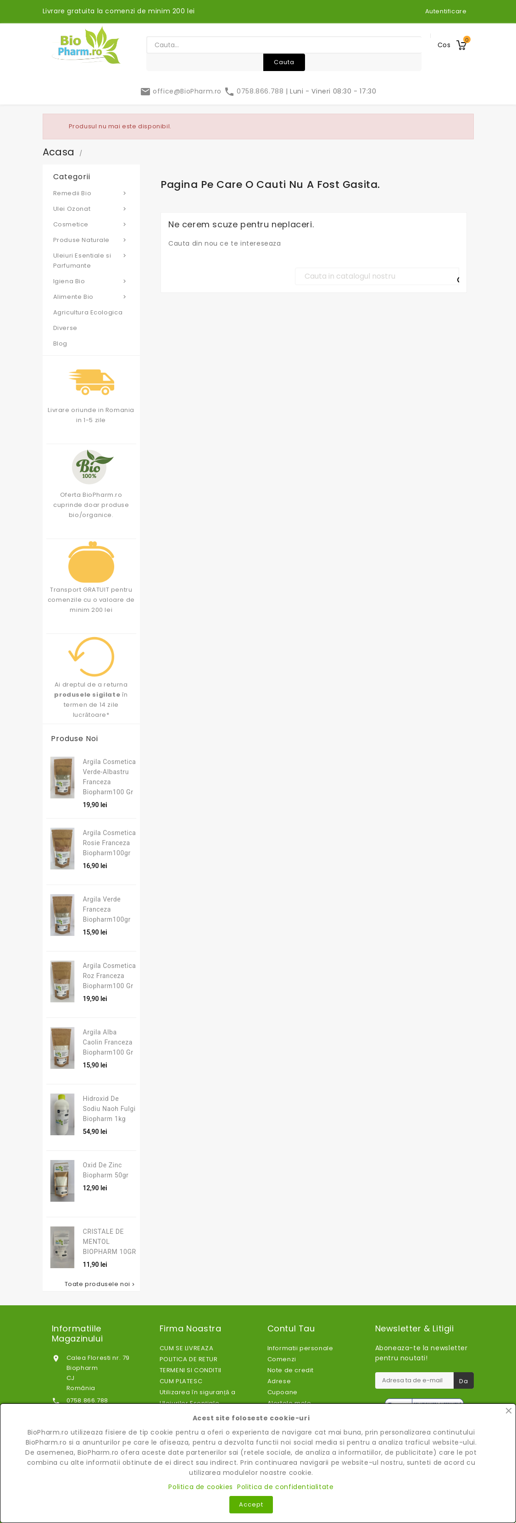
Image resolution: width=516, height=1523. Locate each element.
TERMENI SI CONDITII (191, 1370)
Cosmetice (91, 224)
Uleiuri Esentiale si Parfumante (91, 260)
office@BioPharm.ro (182, 91)
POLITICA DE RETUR (189, 1359)
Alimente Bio (91, 296)
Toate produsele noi (100, 1284)
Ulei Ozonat (91, 208)
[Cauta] (377, 276)
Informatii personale (300, 1348)
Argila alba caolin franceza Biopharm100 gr (108, 1042)
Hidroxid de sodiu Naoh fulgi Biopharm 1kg (109, 1108)
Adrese (279, 1381)
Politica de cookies (200, 1486)
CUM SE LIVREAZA (187, 1348)
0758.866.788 (255, 91)
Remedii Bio (91, 193)
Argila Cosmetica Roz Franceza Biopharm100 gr (109, 976)
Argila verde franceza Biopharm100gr (107, 909)
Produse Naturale (91, 239)
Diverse (65, 328)
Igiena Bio (91, 281)
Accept (251, 1504)
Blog (60, 343)
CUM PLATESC (181, 1381)
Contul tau (291, 1329)
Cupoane (282, 1392)
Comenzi (281, 1359)
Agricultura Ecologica (88, 312)
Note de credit (290, 1370)
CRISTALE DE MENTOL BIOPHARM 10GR (109, 1241)
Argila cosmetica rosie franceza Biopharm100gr (109, 843)
